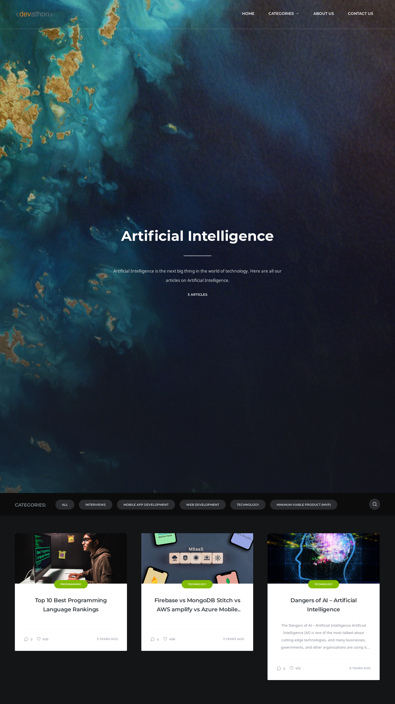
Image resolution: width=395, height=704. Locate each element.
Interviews (95, 505)
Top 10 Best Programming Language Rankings (71, 605)
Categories (284, 13)
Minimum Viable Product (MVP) (304, 505)
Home (248, 13)
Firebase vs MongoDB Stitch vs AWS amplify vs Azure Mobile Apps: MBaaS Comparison (197, 605)
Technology (248, 505)
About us (323, 13)
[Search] (374, 504)
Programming (70, 584)
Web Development (202, 505)
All (65, 505)
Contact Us (360, 13)
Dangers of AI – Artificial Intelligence (323, 605)
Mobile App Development (146, 505)
